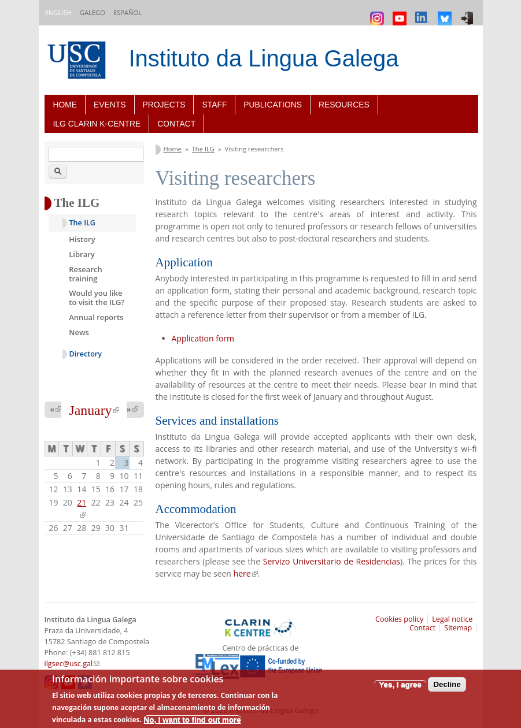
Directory (85, 354)
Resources (344, 104)
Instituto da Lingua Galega (264, 58)
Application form (203, 338)
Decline (446, 684)
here (246, 573)
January (94, 410)
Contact (176, 123)
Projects (164, 104)
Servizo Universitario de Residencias (331, 561)
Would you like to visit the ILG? (96, 297)
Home (65, 104)
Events (109, 104)
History (82, 239)
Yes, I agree (400, 684)
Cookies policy (399, 619)
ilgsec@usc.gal (72, 663)
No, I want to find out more (192, 719)
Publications (272, 104)
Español (127, 12)
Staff (214, 104)
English (58, 12)
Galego (92, 12)
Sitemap (458, 627)
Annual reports (96, 317)
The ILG (203, 148)
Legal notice (452, 619)
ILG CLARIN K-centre (97, 123)
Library (82, 254)
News (79, 332)
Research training (85, 274)
